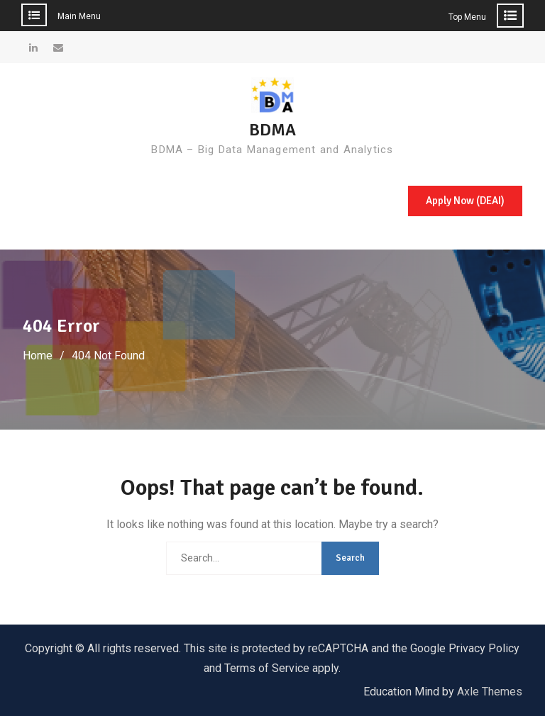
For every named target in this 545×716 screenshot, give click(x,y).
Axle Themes (489, 691)
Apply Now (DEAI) (465, 200)
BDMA (272, 129)
